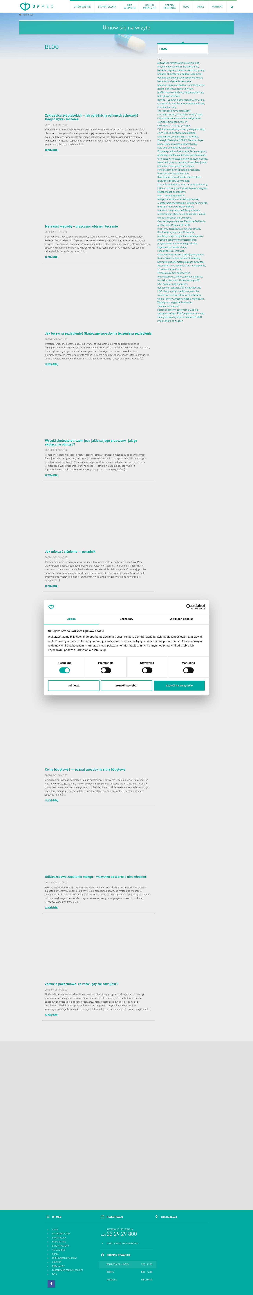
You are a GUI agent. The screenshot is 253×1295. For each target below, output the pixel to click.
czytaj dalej (51, 150)
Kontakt (56, 1262)
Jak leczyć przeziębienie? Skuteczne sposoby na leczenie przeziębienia (98, 333)
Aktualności (58, 1250)
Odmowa (73, 685)
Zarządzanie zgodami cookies (67, 1270)
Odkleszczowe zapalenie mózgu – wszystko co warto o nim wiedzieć (96, 877)
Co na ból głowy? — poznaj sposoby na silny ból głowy (85, 769)
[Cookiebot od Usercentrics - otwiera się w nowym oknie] (189, 606)
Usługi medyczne (61, 1234)
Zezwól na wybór (126, 685)
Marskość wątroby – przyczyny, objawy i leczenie (81, 226)
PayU (54, 1274)
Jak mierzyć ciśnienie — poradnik (70, 551)
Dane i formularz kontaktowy (122, 1244)
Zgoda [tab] (71, 619)
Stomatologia (59, 1238)
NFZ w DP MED (59, 1242)
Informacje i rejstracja (120, 1229)
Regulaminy (58, 1266)
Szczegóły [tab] (126, 619)
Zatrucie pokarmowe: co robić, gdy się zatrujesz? (81, 984)
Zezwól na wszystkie (179, 685)
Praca (55, 1254)
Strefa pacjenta (60, 1246)
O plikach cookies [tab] (181, 619)
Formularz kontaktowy (64, 1258)
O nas (55, 1230)
